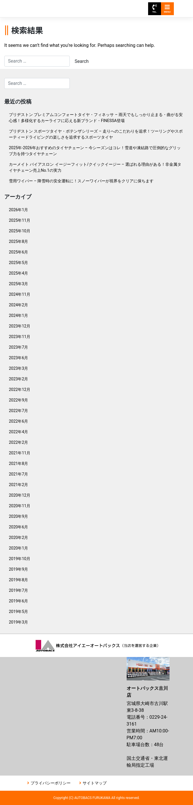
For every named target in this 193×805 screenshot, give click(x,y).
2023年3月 (18, 368)
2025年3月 (18, 283)
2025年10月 (19, 231)
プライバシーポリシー (51, 783)
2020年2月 (18, 537)
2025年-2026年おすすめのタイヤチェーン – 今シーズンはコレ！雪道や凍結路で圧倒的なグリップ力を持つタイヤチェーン (95, 150)
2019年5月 (18, 611)
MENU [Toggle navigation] (167, 8)
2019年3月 (18, 622)
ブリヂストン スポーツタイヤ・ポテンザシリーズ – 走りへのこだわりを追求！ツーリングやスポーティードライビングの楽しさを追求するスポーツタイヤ (96, 134)
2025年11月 (19, 220)
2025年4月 (18, 273)
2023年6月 (18, 357)
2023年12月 (19, 326)
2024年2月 (18, 305)
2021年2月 (18, 484)
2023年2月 (18, 379)
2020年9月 (18, 516)
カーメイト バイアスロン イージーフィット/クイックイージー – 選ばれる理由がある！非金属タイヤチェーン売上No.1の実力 (95, 167)
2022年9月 (18, 400)
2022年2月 (18, 442)
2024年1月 (18, 315)
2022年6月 (18, 421)
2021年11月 (19, 453)
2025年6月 (18, 252)
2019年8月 (18, 580)
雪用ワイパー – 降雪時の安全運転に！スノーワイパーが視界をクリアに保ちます (81, 181)
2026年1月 (18, 209)
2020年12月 (19, 495)
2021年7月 (18, 474)
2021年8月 (18, 463)
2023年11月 (19, 336)
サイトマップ (95, 783)
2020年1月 (18, 548)
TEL (154, 8)
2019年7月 (18, 590)
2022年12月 (19, 389)
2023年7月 (18, 347)
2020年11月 (19, 506)
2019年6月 (18, 601)
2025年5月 (18, 262)
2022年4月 (18, 432)
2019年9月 (18, 569)
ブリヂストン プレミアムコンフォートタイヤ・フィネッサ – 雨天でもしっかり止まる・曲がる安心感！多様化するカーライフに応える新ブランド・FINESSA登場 (96, 117)
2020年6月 (18, 527)
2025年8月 (18, 241)
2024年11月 (19, 294)
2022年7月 (18, 410)
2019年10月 (19, 558)
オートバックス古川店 (50, 5)
